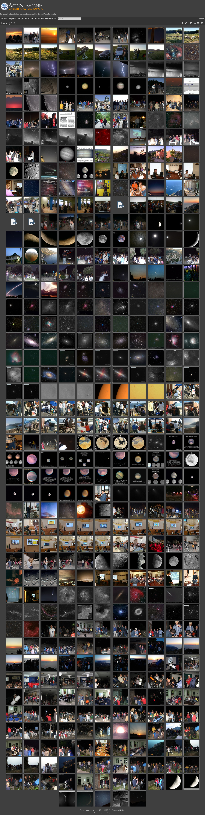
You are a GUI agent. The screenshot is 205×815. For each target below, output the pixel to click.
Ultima (122, 810)
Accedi (201, 19)
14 (102, 810)
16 (107, 810)
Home (4, 23)
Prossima (115, 810)
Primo (82, 810)
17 (109, 810)
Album (4, 18)
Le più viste (23, 18)
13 (100, 810)
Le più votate (37, 18)
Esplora (12, 18)
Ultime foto (50, 18)
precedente (90, 810)
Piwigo (109, 813)
